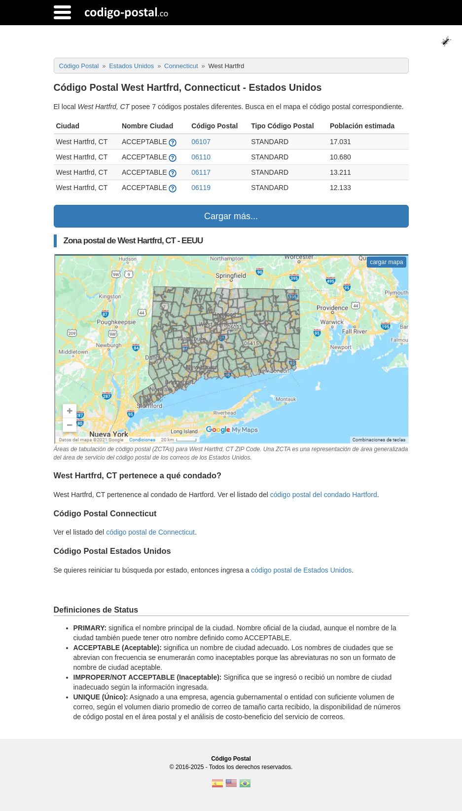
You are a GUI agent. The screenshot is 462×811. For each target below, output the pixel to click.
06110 (201, 157)
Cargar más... (231, 216)
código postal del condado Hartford (323, 495)
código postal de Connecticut (150, 532)
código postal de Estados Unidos (301, 570)
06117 (201, 172)
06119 (201, 188)
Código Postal (231, 758)
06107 (201, 142)
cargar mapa (386, 262)
